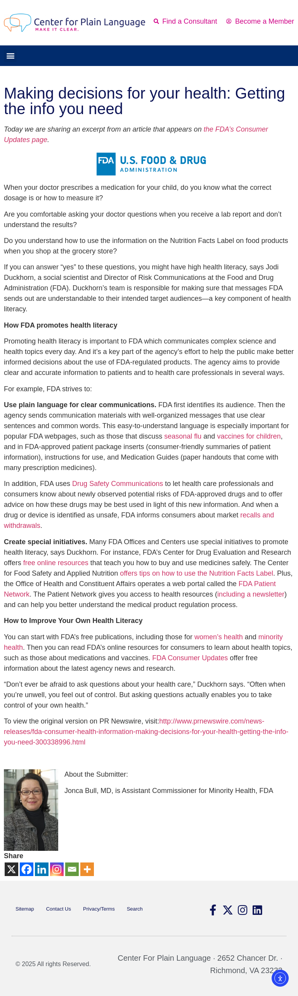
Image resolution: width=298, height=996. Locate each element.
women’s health (218, 637)
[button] (10, 55)
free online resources (55, 563)
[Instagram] (57, 869)
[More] (87, 869)
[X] (11, 869)
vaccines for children (249, 436)
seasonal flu (182, 436)
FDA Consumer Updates (190, 658)
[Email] (72, 869)
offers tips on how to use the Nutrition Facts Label (196, 573)
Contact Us (58, 909)
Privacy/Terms (99, 909)
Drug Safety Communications (117, 484)
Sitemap (25, 909)
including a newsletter (250, 594)
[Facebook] (26, 869)
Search (135, 909)
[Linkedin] (42, 869)
